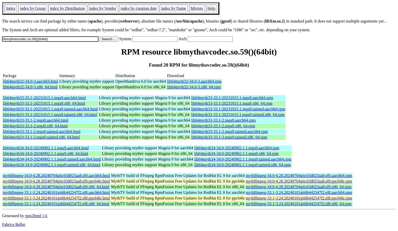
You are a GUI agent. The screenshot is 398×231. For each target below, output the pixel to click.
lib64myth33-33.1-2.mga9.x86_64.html (35, 126)
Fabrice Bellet (13, 224)
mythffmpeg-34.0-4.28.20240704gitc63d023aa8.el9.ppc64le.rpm (299, 181)
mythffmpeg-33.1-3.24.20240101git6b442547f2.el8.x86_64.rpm (298, 204)
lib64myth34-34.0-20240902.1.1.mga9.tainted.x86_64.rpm (242, 165)
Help (211, 8)
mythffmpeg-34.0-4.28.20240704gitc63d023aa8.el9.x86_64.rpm (298, 187)
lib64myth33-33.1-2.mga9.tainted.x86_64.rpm (229, 137)
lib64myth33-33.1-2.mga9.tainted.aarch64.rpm (229, 131)
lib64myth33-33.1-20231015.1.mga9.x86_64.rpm (231, 103)
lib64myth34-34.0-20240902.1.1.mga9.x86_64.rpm (236, 153)
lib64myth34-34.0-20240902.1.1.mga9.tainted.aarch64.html (52, 159)
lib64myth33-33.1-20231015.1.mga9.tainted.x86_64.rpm (237, 114)
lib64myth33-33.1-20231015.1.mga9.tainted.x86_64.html (50, 114)
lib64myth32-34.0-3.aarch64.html (30, 81)
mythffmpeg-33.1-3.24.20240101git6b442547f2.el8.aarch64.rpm (299, 192)
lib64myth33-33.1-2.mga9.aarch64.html (35, 120)
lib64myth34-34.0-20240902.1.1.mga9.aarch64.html (46, 148)
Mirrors (197, 8)
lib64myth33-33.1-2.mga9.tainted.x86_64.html (41, 137)
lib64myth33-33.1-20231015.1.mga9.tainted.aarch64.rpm (238, 109)
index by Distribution (67, 8)
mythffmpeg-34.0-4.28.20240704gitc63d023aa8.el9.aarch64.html (56, 175)
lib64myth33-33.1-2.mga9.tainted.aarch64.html (42, 131)
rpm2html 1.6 (36, 216)
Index (10, 8)
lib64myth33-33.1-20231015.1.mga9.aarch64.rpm (232, 98)
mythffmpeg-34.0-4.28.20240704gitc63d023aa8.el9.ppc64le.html (56, 181)
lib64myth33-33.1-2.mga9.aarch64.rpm (223, 120)
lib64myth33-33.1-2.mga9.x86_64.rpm (223, 126)
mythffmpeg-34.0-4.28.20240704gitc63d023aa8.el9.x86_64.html (56, 187)
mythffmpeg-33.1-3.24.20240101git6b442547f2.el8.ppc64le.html (56, 198)
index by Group (32, 8)
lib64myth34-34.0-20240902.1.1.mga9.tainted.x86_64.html (51, 165)
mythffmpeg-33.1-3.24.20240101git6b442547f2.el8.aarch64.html (56, 192)
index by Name (173, 8)
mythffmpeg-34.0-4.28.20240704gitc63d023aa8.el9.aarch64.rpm (299, 175)
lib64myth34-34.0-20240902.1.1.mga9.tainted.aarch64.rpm (242, 159)
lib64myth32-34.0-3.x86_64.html (30, 87)
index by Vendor (102, 8)
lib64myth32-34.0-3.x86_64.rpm (194, 87)
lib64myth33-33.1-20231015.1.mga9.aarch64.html (44, 98)
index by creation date (138, 8)
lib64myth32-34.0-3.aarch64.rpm (194, 81)
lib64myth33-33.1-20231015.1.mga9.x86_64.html (44, 103)
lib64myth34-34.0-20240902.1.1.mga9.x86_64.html (45, 153)
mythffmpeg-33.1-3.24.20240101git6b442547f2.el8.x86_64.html (56, 204)
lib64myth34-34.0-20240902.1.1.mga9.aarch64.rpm (236, 148)
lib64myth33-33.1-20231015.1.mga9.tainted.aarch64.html (50, 109)
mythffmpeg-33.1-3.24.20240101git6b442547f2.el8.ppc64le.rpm (299, 198)
